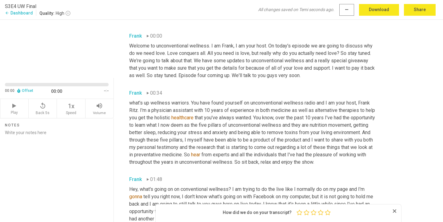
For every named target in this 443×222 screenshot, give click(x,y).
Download (379, 9)
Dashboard (19, 12)
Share (420, 9)
